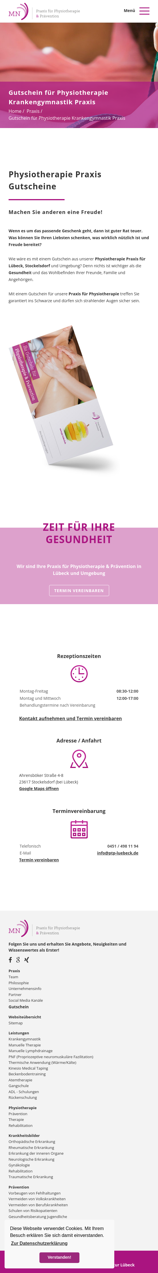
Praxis (33, 111)
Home (15, 111)
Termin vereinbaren (79, 590)
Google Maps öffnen (39, 788)
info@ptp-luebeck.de (117, 853)
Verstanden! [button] (59, 1257)
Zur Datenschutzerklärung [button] (39, 1243)
